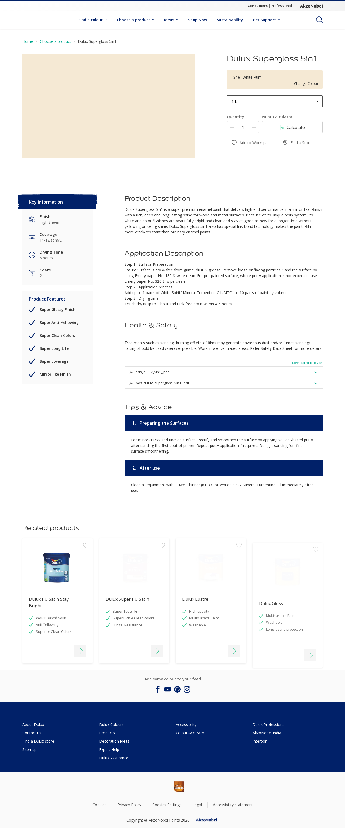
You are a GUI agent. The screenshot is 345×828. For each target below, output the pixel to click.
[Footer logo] (160, 786)
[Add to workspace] (85, 579)
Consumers (257, 5)
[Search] (319, 19)
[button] (316, 372)
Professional (281, 5)
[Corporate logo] (311, 6)
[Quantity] (243, 127)
